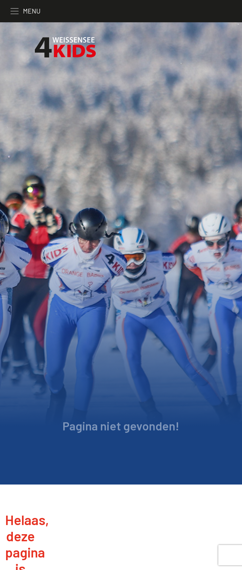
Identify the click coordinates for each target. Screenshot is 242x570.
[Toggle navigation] (30, 11)
